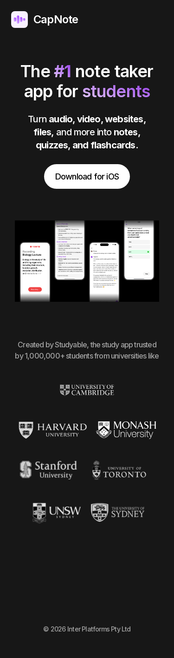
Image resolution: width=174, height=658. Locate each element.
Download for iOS (87, 176)
